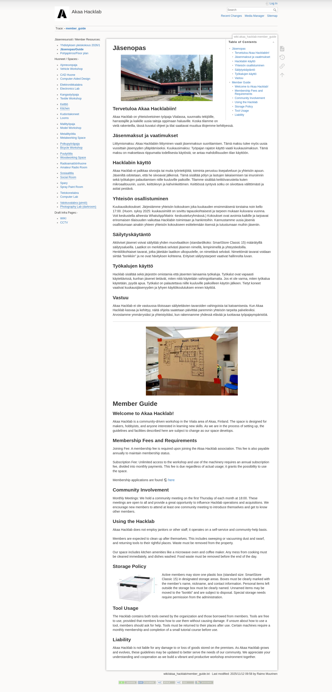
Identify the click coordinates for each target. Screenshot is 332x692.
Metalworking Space (72, 137)
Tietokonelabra (69, 193)
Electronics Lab (69, 88)
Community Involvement (250, 98)
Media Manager (254, 15)
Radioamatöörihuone (73, 163)
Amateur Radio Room (73, 167)
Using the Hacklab (246, 102)
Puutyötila (66, 153)
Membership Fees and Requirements (249, 92)
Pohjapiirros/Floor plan (74, 53)
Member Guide (241, 82)
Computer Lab (69, 196)
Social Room (68, 177)
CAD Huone (67, 74)
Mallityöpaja (67, 124)
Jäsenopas (238, 48)
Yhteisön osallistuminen (249, 65)
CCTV (64, 222)
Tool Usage (242, 110)
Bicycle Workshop (71, 147)
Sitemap (272, 15)
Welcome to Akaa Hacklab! (251, 86)
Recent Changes (231, 15)
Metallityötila (68, 134)
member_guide (76, 28)
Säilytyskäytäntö (245, 69)
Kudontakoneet (69, 114)
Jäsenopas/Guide (71, 49)
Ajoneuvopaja (68, 65)
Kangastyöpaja (69, 94)
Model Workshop (70, 128)
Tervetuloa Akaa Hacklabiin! (252, 52)
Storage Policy (244, 106)
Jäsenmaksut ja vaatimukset (252, 57)
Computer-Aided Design (75, 78)
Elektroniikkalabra (71, 84)
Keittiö (64, 104)
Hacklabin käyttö (245, 61)
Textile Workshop (71, 98)
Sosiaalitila (67, 173)
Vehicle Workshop (71, 69)
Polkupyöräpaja (69, 143)
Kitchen (65, 108)
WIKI (63, 218)
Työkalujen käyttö (246, 74)
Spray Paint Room (71, 187)
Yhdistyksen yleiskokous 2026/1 (80, 45)
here (171, 480)
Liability (239, 114)
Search (275, 9)
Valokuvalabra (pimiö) (73, 202)
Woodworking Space (73, 157)
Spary (64, 183)
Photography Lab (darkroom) (78, 206)
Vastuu (239, 78)
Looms (64, 118)
